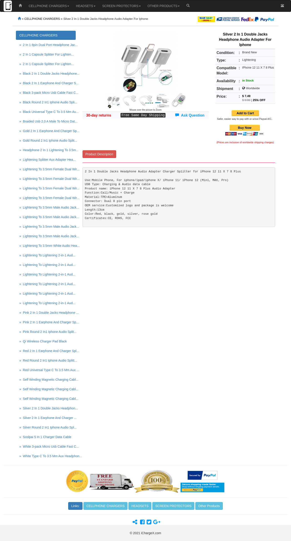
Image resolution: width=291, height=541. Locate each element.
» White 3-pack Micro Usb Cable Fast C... (47, 446)
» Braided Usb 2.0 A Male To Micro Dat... (47, 121)
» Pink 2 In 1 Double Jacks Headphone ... (47, 312)
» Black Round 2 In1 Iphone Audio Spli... (47, 102)
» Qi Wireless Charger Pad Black (43, 341)
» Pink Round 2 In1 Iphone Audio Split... (47, 332)
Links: (75, 506)
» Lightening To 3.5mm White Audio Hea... (47, 246)
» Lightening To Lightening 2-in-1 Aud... (47, 255)
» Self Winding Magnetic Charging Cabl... (47, 379)
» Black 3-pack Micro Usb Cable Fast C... (47, 92)
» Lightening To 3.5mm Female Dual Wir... (47, 169)
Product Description (99, 154)
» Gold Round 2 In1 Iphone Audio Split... (47, 140)
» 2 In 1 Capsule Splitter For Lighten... (46, 54)
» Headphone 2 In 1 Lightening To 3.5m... (47, 150)
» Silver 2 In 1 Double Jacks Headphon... (47, 408)
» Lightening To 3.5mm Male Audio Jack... (47, 207)
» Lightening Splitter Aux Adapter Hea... (47, 159)
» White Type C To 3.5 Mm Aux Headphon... (47, 456)
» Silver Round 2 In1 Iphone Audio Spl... (47, 427)
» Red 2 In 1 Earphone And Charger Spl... (47, 351)
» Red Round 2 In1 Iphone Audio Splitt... (47, 360)
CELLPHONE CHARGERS (49, 6)
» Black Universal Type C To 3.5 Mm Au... (47, 112)
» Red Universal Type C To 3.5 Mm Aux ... (47, 370)
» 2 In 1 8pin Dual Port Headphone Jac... (47, 45)
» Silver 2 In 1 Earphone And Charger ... (47, 418)
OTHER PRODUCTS (164, 6)
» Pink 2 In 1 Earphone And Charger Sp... (47, 322)
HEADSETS (85, 6)
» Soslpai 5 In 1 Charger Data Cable (45, 437)
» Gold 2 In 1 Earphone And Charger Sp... (47, 131)
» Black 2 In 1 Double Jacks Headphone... (47, 73)
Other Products (209, 506)
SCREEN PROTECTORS (121, 6)
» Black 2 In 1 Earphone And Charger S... (47, 83)
